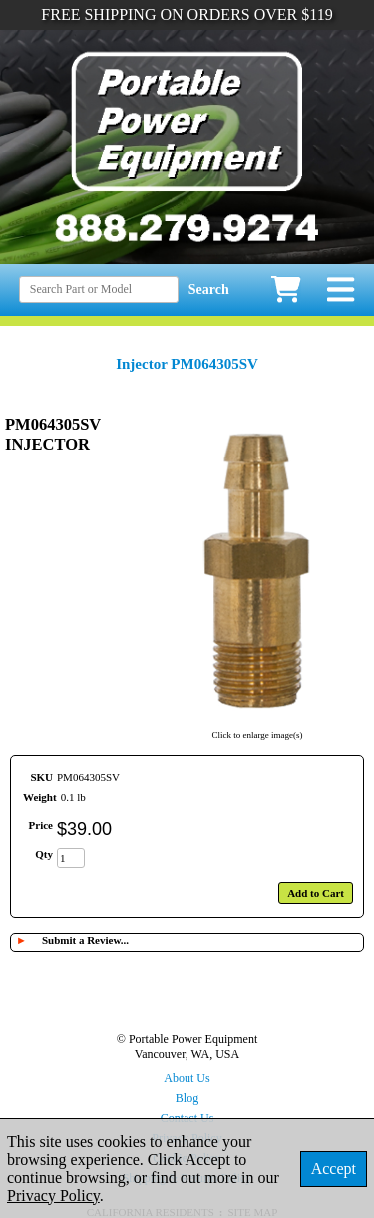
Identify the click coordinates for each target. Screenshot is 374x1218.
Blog (187, 1098)
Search (208, 289)
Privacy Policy (53, 1195)
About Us (186, 1078)
